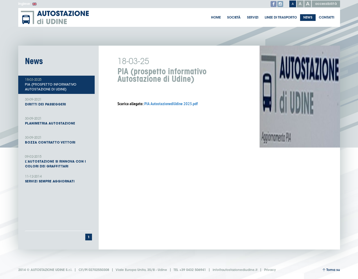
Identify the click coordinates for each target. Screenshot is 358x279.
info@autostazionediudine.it (235, 270)
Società (234, 17)
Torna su (331, 270)
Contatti (326, 17)
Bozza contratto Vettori (58, 139)
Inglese (27, 4)
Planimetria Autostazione (58, 120)
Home (216, 17)
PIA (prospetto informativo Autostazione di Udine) (58, 84)
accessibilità (326, 4)
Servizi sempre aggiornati (58, 178)
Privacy (270, 270)
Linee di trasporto (281, 17)
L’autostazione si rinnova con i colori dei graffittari (58, 161)
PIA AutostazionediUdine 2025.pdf (171, 103)
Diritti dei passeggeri (58, 101)
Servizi (252, 17)
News (307, 17)
